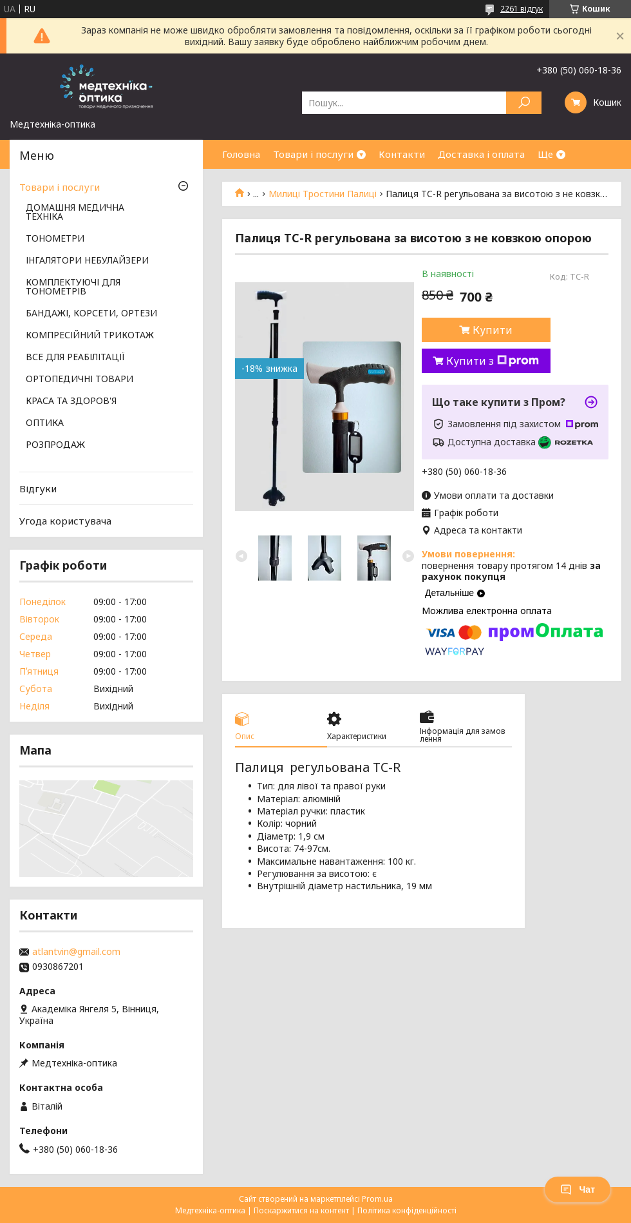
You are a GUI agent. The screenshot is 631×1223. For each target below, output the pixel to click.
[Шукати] (524, 102)
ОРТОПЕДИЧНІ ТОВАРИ (79, 379)
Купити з (492, 361)
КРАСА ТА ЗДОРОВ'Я (71, 401)
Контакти (402, 154)
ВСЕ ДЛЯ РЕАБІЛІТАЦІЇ (75, 357)
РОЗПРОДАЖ (55, 445)
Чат (577, 1189)
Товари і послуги (313, 154)
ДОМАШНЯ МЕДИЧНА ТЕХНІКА (75, 212)
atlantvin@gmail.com (76, 952)
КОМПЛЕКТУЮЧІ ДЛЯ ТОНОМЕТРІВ (73, 287)
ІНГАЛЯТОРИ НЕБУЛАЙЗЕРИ (87, 261)
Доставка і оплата (481, 154)
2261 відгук (521, 8)
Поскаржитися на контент (301, 1210)
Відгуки (38, 488)
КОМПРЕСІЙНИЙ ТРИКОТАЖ (90, 336)
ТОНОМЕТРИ (55, 239)
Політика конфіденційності (407, 1210)
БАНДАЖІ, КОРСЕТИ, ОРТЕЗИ (91, 314)
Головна (241, 154)
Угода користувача (65, 520)
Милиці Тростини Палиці (322, 194)
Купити (493, 330)
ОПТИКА (45, 423)
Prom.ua (377, 1198)
